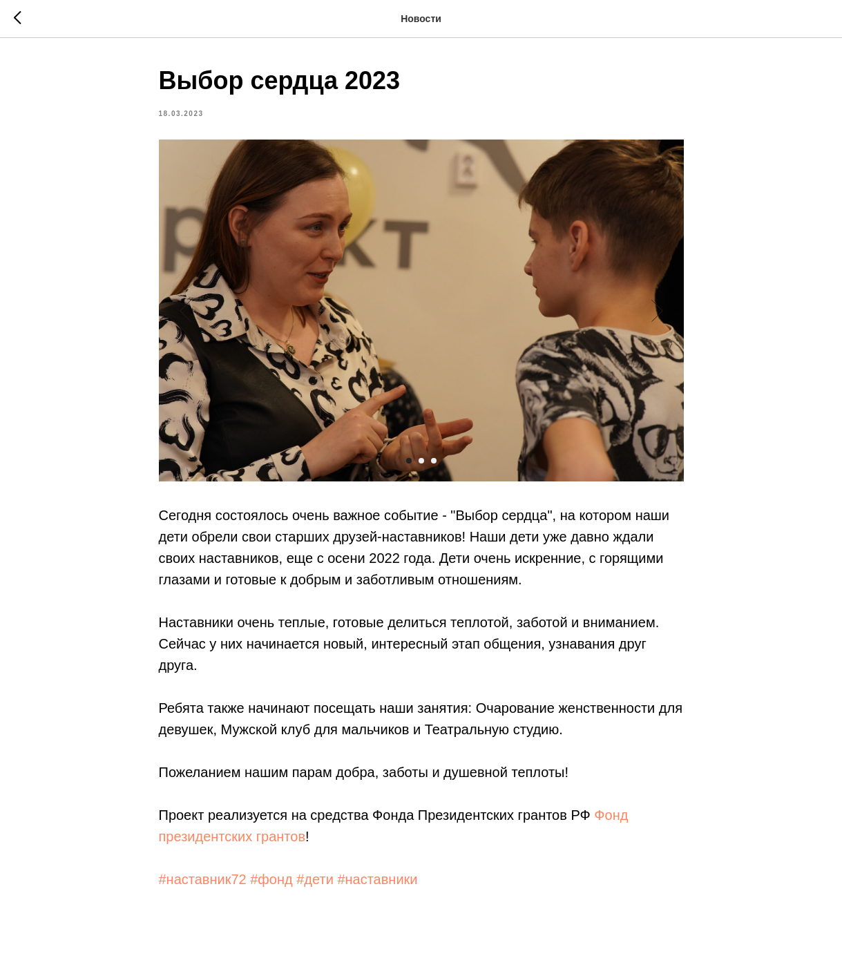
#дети (315, 879)
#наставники (377, 879)
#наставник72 (203, 879)
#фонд (271, 879)
